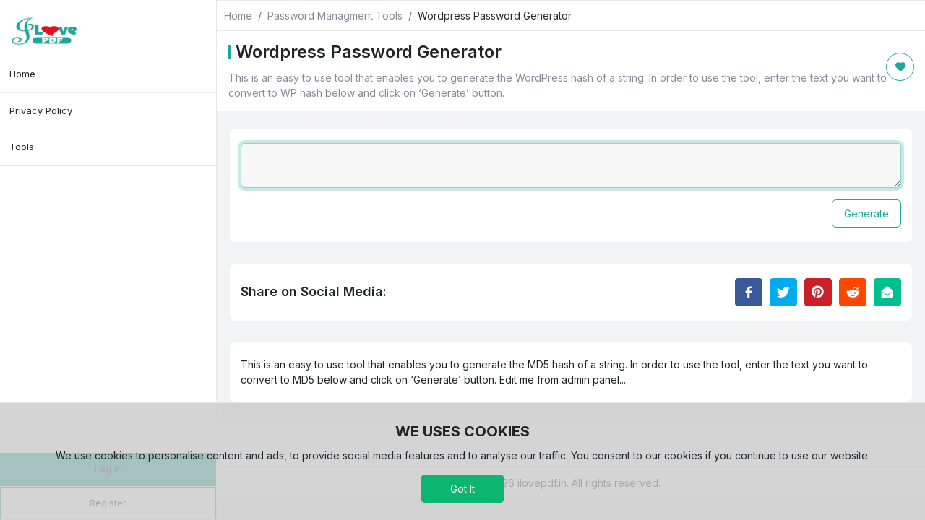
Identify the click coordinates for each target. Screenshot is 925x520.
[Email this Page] (887, 292)
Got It (462, 488)
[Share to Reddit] (852, 292)
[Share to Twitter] (783, 292)
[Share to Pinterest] (818, 292)
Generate (866, 213)
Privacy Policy (40, 110)
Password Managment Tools (335, 15)
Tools (21, 146)
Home (22, 73)
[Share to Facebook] (748, 292)
